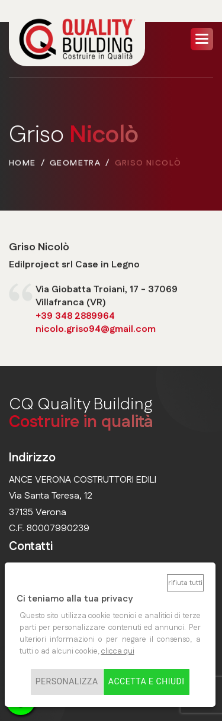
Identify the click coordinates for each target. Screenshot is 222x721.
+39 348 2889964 (75, 317)
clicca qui (117, 651)
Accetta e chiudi (146, 682)
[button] (202, 39)
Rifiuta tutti (185, 583)
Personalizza (67, 682)
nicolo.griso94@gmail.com (96, 330)
